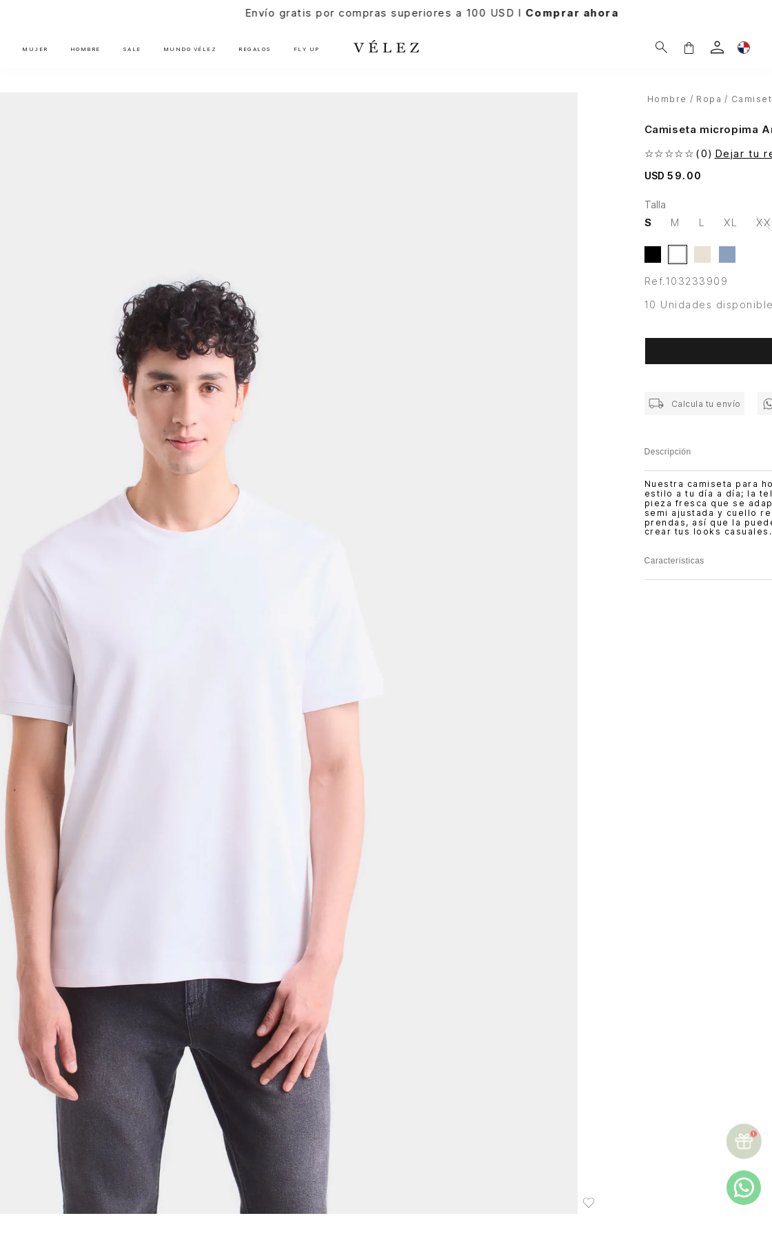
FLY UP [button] (307, 49)
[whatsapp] (744, 1187)
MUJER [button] (35, 49)
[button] (688, 47)
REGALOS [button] (255, 49)
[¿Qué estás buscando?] (661, 47)
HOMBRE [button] (85, 49)
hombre (667, 99)
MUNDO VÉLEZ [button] (190, 49)
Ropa (709, 99)
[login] (717, 47)
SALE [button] (132, 49)
